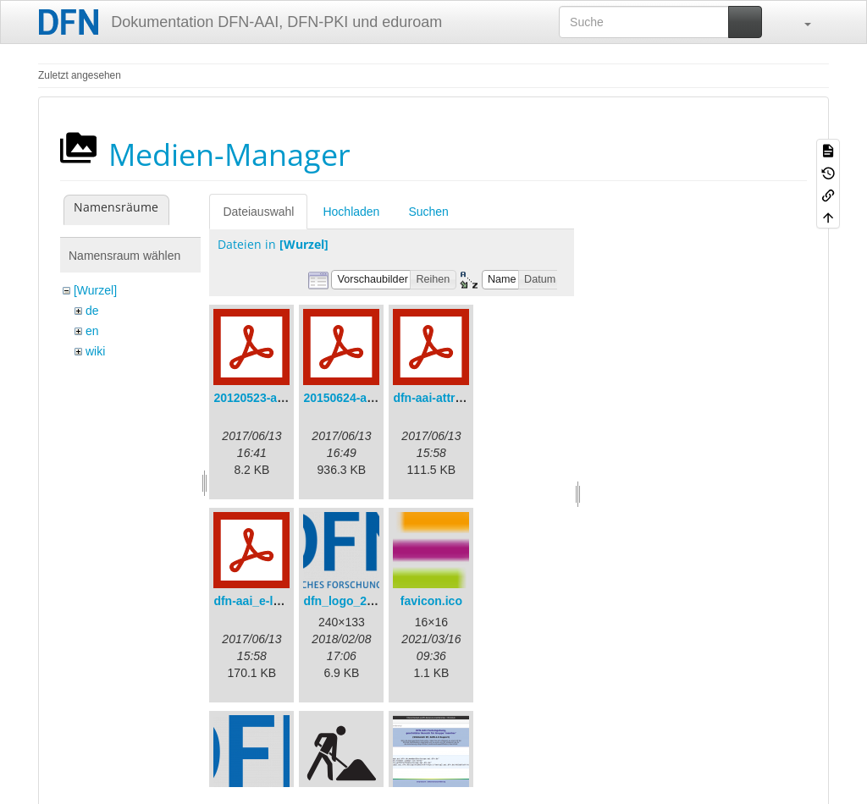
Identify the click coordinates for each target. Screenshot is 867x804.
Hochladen (351, 211)
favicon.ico (431, 601)
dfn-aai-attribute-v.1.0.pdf (463, 398)
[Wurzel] (95, 290)
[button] (799, 22)
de (92, 310)
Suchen (428, 211)
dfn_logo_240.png (354, 601)
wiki (95, 351)
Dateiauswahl (258, 211)
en (92, 331)
